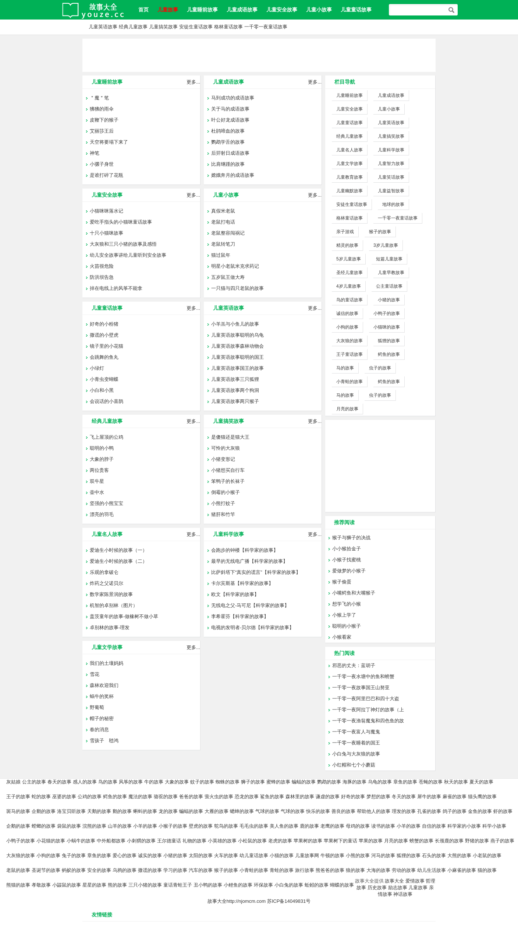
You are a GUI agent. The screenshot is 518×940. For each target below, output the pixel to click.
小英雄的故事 (222, 840)
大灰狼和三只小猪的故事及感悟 (123, 244)
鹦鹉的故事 (329, 782)
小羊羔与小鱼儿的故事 (235, 324)
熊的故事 (117, 885)
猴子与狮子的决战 (351, 537)
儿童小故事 (319, 10)
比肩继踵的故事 (228, 164)
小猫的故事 (282, 855)
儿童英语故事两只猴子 (235, 401)
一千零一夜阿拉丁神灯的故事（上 (368, 709)
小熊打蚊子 (223, 503)
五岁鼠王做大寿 (228, 277)
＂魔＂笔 (99, 98)
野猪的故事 (477, 840)
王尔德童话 (169, 840)
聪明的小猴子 (346, 626)
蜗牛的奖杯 (102, 696)
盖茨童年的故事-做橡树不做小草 (124, 616)
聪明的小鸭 (102, 448)
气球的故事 (267, 811)
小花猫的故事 (50, 840)
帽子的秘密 (102, 718)
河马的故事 (383, 855)
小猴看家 (341, 637)
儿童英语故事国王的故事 (237, 368)
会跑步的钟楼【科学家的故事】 (244, 550)
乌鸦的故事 (124, 870)
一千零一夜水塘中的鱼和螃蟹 (363, 676)
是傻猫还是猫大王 (230, 437)
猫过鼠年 (220, 255)
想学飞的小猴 (346, 604)
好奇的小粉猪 (104, 324)
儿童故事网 (307, 855)
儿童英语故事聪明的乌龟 (237, 335)
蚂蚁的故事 (74, 870)
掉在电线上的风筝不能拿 (116, 288)
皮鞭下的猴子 (104, 120)
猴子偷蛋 (341, 582)
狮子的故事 (253, 782)
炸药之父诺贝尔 (106, 583)
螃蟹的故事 (421, 840)
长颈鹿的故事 (449, 840)
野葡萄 (97, 707)
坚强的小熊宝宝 (106, 503)
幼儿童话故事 (254, 855)
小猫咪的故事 (386, 327)
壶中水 (97, 492)
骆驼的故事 (166, 796)
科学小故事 (494, 826)
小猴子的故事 (173, 826)
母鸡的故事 (358, 826)
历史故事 (377, 887)
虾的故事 (502, 811)
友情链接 (102, 915)
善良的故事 (343, 811)
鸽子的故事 (454, 811)
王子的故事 (18, 796)
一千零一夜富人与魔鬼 (356, 731)
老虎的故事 (280, 840)
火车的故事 (226, 855)
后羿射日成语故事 (230, 153)
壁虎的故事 (201, 826)
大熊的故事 (459, 855)
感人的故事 (85, 782)
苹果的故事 (371, 840)
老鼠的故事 (18, 870)
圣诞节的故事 (46, 870)
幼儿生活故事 (431, 870)
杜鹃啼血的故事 (228, 131)
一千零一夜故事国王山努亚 (361, 687)
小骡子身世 (102, 164)
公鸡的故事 (90, 796)
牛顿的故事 (332, 855)
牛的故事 (153, 782)
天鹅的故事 (99, 811)
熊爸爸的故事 (330, 870)
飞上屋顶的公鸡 (106, 437)
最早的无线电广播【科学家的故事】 (249, 561)
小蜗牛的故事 (81, 840)
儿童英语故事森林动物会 (237, 346)
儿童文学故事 (107, 647)
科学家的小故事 (464, 826)
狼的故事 (355, 870)
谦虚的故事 (328, 796)
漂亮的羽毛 (102, 514)
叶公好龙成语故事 (230, 120)
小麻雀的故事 (461, 870)
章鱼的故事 (405, 782)
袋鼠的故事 (69, 826)
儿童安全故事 (281, 10)
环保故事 (263, 885)
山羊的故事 (120, 826)
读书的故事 (383, 826)
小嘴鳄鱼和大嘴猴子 (353, 593)
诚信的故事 (347, 313)
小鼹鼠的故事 (66, 885)
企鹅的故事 (44, 811)
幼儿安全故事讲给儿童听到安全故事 (128, 255)
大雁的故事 (216, 811)
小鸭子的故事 (386, 313)
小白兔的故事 (288, 885)
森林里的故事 (299, 796)
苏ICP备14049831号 (289, 901)
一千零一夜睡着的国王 (356, 743)
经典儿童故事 (133, 26)
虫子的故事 (380, 368)
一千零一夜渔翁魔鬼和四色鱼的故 (368, 720)
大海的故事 (378, 870)
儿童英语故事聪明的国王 (237, 357)
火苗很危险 (102, 266)
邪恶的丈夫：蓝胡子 (353, 665)
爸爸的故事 (191, 796)
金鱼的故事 (480, 811)
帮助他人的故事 (373, 811)
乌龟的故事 (380, 782)
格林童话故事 (228, 26)
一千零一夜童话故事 (265, 26)
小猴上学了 (344, 615)
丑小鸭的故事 (208, 885)
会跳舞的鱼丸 (104, 357)
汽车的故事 (201, 870)
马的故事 (345, 368)
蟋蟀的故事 (242, 811)
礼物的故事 (194, 840)
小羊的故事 (145, 826)
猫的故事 (487, 870)
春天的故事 (59, 782)
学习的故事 (175, 870)
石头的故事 (434, 855)
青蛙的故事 (282, 870)
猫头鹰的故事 (482, 796)
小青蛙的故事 (349, 381)
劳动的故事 (404, 870)
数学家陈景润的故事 (111, 594)
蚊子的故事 (202, 782)
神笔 (94, 153)
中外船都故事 (111, 840)
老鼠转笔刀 (223, 244)
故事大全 (394, 881)
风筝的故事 (131, 782)
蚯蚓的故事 (317, 885)
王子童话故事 (349, 354)
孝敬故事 (41, 885)
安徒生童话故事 (196, 26)
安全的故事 (99, 870)
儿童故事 (417, 887)
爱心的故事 (124, 855)
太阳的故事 (201, 855)
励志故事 (397, 887)
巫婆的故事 (64, 796)
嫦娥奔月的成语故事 (232, 175)
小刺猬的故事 (141, 840)
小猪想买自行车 (228, 470)
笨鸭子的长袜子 (228, 481)
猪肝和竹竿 (223, 514)
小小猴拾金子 (346, 548)
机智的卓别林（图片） (114, 605)
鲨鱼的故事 (272, 796)
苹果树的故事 (308, 840)
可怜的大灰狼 (225, 448)
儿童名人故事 (107, 534)
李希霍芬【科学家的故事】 (240, 616)
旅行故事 (304, 870)
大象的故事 (177, 782)
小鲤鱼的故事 (238, 885)
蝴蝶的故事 (342, 885)
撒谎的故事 (150, 870)
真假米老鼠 (223, 211)
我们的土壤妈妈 (106, 663)
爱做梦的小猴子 (349, 571)
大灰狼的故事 (349, 340)
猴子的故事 (226, 870)
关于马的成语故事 (230, 109)
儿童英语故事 (103, 26)
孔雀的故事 (429, 811)
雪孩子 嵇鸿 (104, 740)
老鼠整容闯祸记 (228, 233)
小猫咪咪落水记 (106, 211)
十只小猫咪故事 (106, 233)
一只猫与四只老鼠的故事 (237, 288)
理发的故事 (404, 811)
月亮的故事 (347, 408)
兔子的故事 (74, 855)
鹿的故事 (309, 826)
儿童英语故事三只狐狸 (235, 379)
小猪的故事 (389, 299)
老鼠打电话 (223, 222)
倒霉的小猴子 (225, 492)
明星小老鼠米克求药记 (235, 266)
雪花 (94, 674)
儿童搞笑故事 (163, 26)
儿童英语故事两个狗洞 (235, 390)
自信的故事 (434, 826)
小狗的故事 (347, 327)
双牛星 (97, 481)
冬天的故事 (404, 796)
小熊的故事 (358, 855)
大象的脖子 (102, 459)
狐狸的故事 (389, 340)
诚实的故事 (150, 855)
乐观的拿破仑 (104, 572)
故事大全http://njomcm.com (236, 901)
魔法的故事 (140, 796)
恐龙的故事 (247, 796)
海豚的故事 (354, 782)
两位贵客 (99, 470)
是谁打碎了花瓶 (106, 175)
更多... (193, 82)
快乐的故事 (318, 811)
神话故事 (402, 894)
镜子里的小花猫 (106, 346)
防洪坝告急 (102, 277)
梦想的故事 (378, 796)
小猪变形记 (223, 459)
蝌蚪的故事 (145, 811)
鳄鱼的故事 (389, 354)
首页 (143, 10)
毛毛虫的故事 (254, 826)
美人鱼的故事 (284, 826)
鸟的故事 (107, 782)
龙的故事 (168, 811)
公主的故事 (34, 782)
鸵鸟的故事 (226, 826)
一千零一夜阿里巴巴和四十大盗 (365, 698)
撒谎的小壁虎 (104, 335)
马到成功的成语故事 (232, 98)
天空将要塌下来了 (109, 142)
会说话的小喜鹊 (106, 401)
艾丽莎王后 (102, 131)
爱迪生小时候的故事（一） (118, 550)
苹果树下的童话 (340, 840)
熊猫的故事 (18, 885)
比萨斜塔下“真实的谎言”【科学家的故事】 (256, 572)
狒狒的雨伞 (102, 109)
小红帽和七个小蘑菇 (353, 765)
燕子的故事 (502, 840)
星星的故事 (94, 885)
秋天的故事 (456, 782)
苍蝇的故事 (431, 782)
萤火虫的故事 (219, 796)
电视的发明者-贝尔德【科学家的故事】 (252, 627)
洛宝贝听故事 (71, 811)
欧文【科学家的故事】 (235, 594)
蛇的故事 (41, 796)
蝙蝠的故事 (304, 782)
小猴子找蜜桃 (346, 559)
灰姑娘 (13, 782)
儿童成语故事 (242, 10)
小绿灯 (97, 368)
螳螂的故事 (44, 826)
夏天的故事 (481, 782)
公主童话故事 (389, 286)
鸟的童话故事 (349, 299)
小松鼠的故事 (252, 840)
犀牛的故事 (429, 796)
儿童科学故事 (228, 534)
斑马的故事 (18, 811)
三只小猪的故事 (145, 885)
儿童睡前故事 (202, 10)
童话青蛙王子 (177, 885)
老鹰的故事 (332, 826)
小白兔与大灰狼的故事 (356, 754)
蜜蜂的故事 (278, 782)
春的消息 (99, 729)
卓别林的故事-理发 (110, 627)
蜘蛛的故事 (228, 782)
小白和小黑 (102, 390)
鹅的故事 (122, 811)
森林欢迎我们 (104, 685)
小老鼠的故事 (487, 855)
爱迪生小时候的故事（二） (118, 561)
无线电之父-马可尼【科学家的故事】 (250, 605)
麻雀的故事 (454, 796)
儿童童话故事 (356, 10)
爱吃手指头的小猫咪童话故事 (121, 222)
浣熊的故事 (94, 826)
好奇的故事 (353, 796)
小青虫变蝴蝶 (104, 379)
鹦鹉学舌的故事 (228, 142)
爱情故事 (415, 881)
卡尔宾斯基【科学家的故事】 (242, 583)
